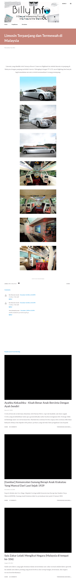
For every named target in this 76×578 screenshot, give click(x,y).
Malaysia (14, 283)
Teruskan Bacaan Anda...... (64, 426)
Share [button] (68, 283)
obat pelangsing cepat (14, 310)
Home (5, 24)
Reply (10, 299)
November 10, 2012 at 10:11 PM (27, 302)
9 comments (12, 500)
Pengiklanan (15, 24)
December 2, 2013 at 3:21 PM (27, 310)
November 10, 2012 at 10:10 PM (27, 294)
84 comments (13, 426)
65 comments (13, 576)
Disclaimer (24, 24)
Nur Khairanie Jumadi (14, 294)
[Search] (64, 3)
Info (10, 283)
